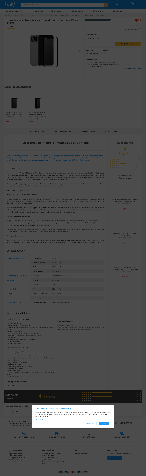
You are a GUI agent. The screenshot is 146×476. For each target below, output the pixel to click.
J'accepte (104, 423)
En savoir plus (39, 419)
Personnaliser (90, 423)
